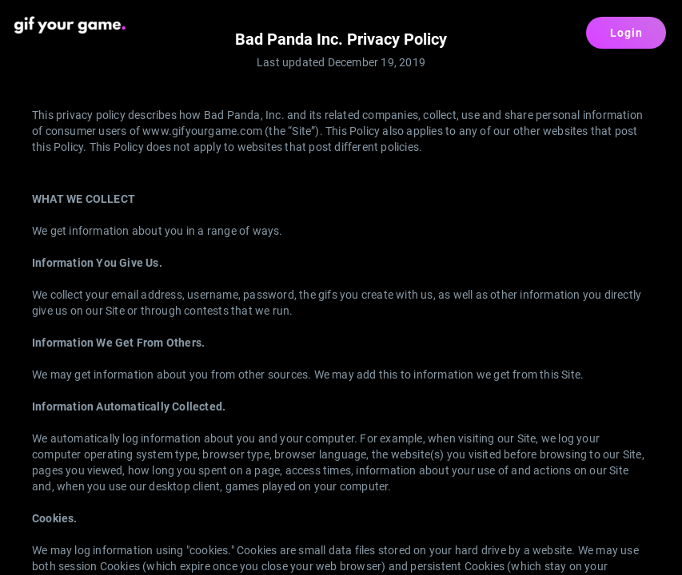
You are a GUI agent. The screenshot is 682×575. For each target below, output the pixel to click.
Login (626, 32)
